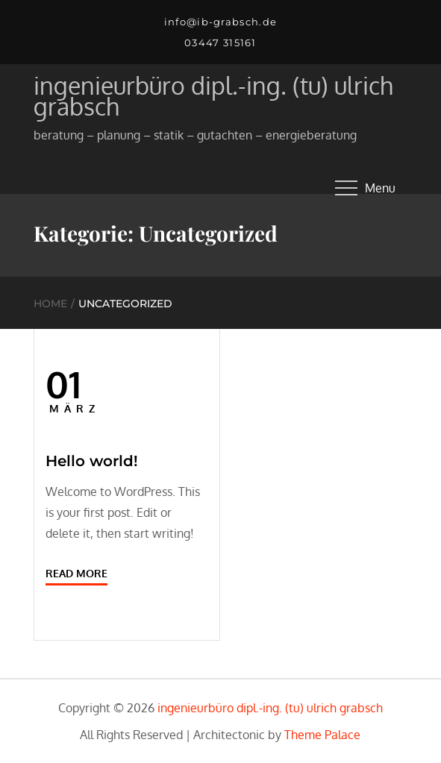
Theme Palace (322, 734)
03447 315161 (220, 42)
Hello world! (92, 461)
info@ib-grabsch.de (220, 22)
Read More (76, 573)
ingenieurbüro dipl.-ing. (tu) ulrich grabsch (213, 96)
